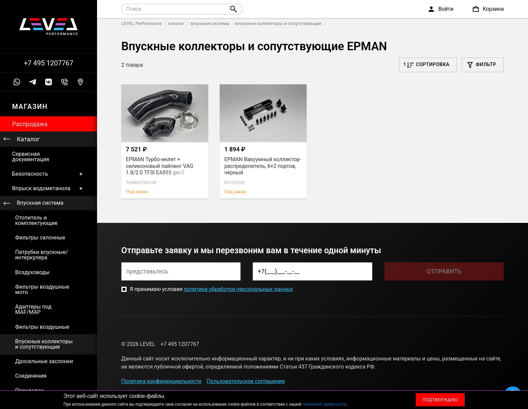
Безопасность (48, 174)
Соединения (30, 376)
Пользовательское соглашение (246, 381)
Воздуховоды (32, 272)
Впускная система (40, 203)
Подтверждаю (440, 399)
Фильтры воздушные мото (42, 289)
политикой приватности (324, 404)
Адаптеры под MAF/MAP (33, 309)
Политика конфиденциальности (161, 381)
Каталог (28, 139)
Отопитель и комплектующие (36, 220)
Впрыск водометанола (48, 188)
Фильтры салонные (40, 237)
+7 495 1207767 (48, 63)
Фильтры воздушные (42, 327)
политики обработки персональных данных (238, 289)
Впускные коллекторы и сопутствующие (44, 344)
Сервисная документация (30, 157)
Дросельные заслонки (44, 361)
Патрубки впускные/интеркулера (41, 255)
